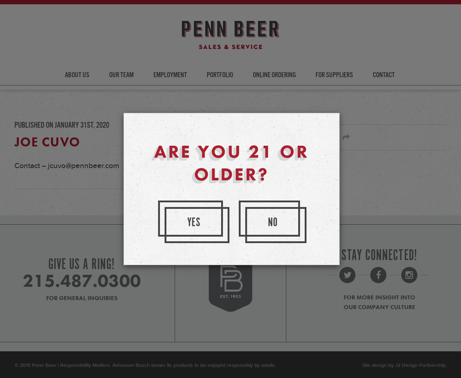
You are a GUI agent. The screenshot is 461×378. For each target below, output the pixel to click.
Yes (194, 222)
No (273, 222)
